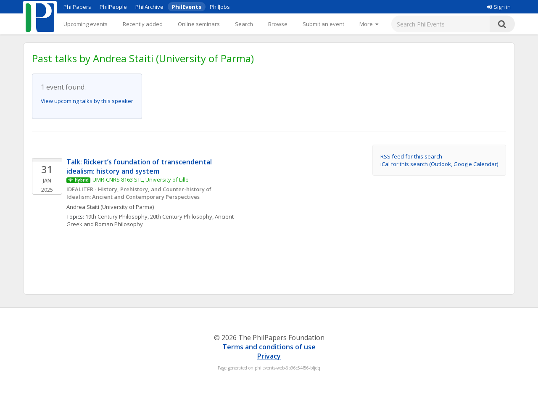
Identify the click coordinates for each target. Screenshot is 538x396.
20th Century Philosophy (181, 216)
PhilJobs (220, 7)
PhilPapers (77, 7)
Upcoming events (85, 24)
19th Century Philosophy (116, 216)
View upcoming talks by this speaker (87, 101)
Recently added (143, 24)
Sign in (499, 7)
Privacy (269, 356)
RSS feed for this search (411, 156)
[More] (369, 24)
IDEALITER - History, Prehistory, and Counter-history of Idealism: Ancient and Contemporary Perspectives (139, 193)
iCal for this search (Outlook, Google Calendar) (439, 164)
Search (244, 24)
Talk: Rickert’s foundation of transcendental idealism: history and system (140, 166)
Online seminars (199, 24)
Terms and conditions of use (269, 346)
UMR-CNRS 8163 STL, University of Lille (140, 179)
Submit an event (323, 24)
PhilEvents (186, 7)
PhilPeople (113, 7)
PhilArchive (149, 7)
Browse (277, 24)
